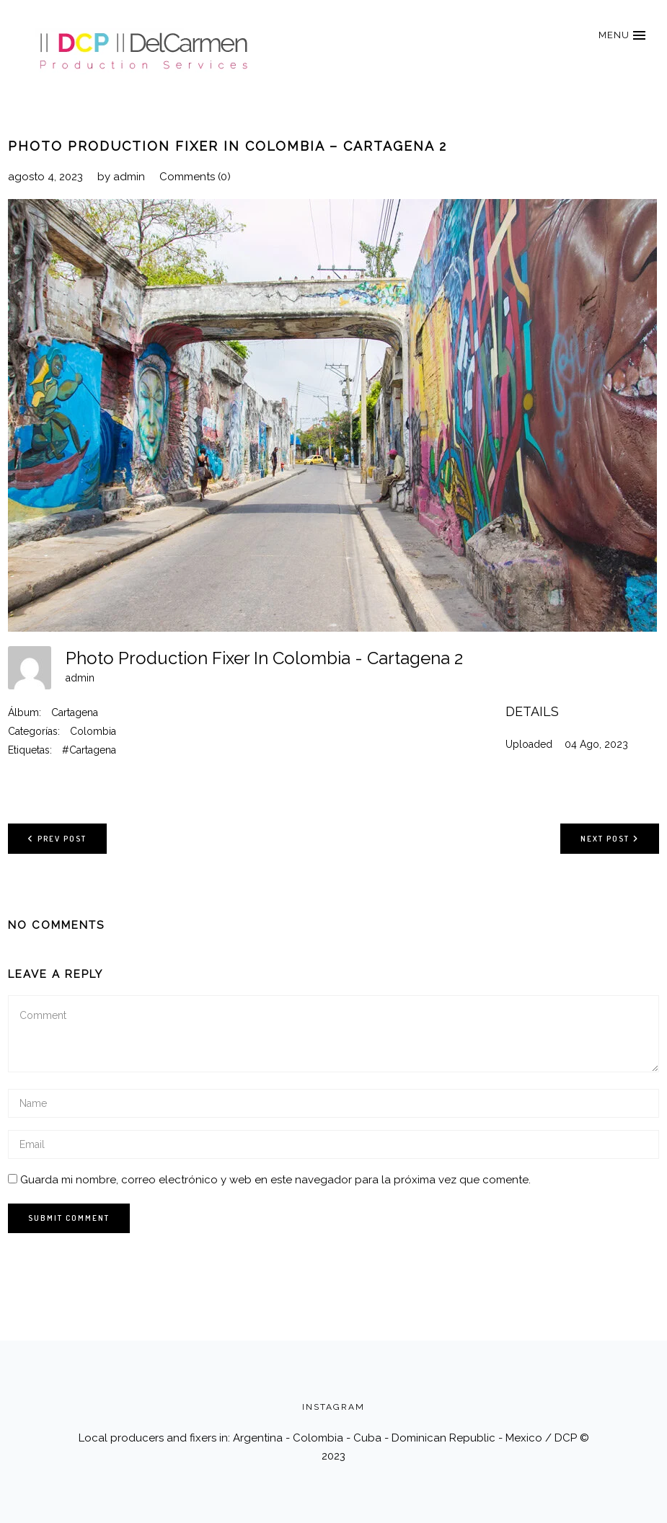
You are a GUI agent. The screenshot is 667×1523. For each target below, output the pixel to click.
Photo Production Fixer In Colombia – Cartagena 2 (227, 146)
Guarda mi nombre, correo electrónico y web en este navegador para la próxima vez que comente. (275, 1179)
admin (129, 176)
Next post (609, 838)
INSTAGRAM (333, 1407)
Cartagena (74, 712)
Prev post (57, 838)
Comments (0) (195, 176)
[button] (621, 35)
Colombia (93, 731)
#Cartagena (89, 750)
